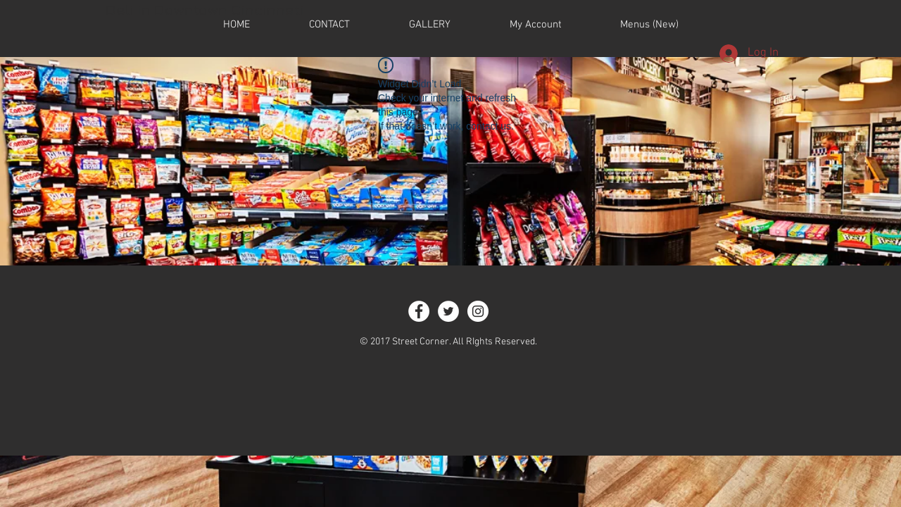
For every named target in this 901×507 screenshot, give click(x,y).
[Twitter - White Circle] (448, 311)
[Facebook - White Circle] (418, 311)
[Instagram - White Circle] (478, 311)
